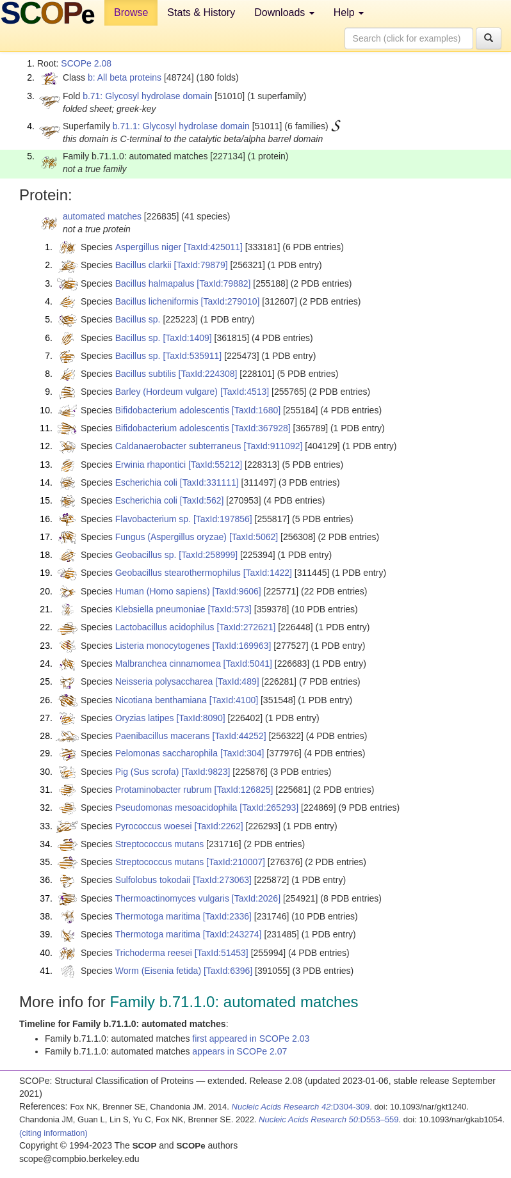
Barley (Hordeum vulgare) (166, 391)
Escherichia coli (146, 482)
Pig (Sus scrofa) (147, 772)
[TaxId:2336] (227, 916)
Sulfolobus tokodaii (153, 880)
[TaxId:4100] (233, 700)
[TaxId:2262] (218, 826)
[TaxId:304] (242, 753)
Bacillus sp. (138, 319)
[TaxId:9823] (205, 772)
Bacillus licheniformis (157, 301)
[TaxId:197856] (222, 519)
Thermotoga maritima (157, 916)
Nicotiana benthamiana (161, 700)
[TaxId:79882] (223, 283)
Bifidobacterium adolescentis (172, 410)
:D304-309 (301, 1106)
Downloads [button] (284, 12)
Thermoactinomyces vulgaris (172, 898)
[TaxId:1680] (256, 410)
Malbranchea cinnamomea (168, 663)
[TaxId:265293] (268, 807)
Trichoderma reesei (153, 953)
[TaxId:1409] (187, 338)
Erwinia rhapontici (150, 464)
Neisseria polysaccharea (164, 681)
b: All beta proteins (124, 77)
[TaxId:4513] (244, 391)
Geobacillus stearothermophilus (178, 573)
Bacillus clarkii (143, 265)
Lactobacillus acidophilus (165, 627)
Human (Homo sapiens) (162, 591)
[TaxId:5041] (247, 663)
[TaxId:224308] (208, 374)
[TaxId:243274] (232, 934)
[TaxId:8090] (200, 718)
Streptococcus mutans (159, 844)
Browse (131, 12)
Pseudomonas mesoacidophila (176, 807)
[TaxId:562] (202, 500)
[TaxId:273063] (222, 880)
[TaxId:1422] (267, 573)
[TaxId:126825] (244, 789)
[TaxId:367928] (261, 428)
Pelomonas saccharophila (166, 753)
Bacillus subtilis (145, 374)
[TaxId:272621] (245, 627)
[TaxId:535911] (192, 356)
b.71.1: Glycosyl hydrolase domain (181, 126)
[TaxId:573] (229, 609)
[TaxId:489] (237, 681)
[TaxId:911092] (273, 446)
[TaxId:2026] (256, 898)
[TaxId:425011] (213, 247)
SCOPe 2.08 (86, 63)
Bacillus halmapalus (155, 283)
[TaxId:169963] (241, 646)
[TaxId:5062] (253, 537)
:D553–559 (329, 1119)
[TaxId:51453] (221, 953)
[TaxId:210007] (235, 862)
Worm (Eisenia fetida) (158, 971)
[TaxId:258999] (208, 555)
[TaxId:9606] (236, 591)
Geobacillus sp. (146, 555)
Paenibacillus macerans (162, 736)
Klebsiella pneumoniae (160, 609)
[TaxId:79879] (201, 265)
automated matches (102, 216)
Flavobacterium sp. (153, 519)
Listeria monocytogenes (162, 646)
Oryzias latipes (144, 718)
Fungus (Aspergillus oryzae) (171, 537)
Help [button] (349, 12)
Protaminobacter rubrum (163, 789)
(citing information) (53, 1133)
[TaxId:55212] (215, 464)
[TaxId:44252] (239, 736)
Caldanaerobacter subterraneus (178, 446)
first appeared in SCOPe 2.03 (250, 1038)
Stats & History (201, 12)
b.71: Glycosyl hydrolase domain (147, 96)
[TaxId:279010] (230, 301)
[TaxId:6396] (228, 971)
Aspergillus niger (148, 247)
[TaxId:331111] (209, 482)
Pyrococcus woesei (153, 826)
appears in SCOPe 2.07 (239, 1051)
